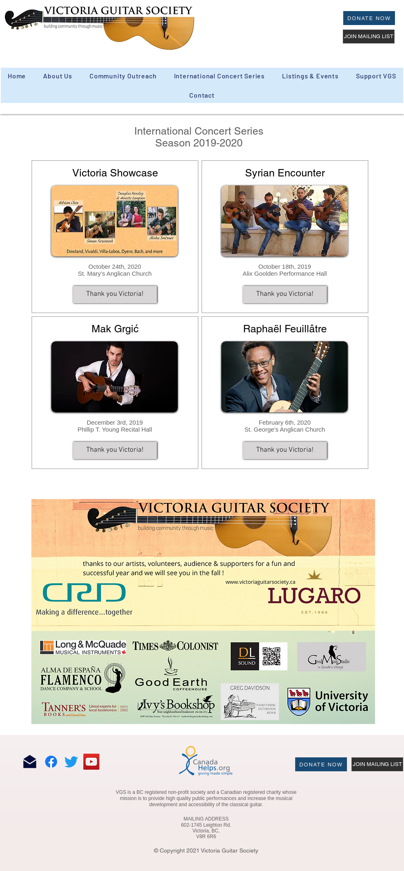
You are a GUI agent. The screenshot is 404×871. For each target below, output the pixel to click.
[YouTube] (91, 762)
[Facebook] (51, 762)
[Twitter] (71, 762)
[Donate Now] (369, 18)
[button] (123, 76)
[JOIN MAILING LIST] (369, 36)
